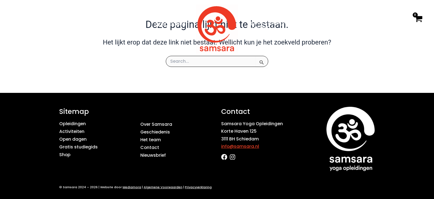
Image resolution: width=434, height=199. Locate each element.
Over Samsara (320, 22)
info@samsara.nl (240, 146)
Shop (360, 22)
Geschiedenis (155, 132)
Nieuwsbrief (153, 154)
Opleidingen (93, 23)
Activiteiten (72, 131)
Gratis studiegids (269, 22)
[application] (107, 23)
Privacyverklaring (198, 187)
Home (58, 23)
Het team (150, 139)
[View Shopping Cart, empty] (418, 23)
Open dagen (171, 23)
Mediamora (132, 187)
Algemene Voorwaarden (163, 187)
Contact (261, 27)
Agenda (133, 23)
